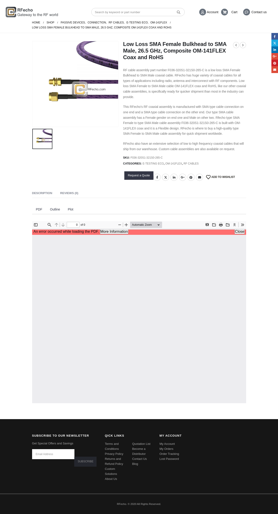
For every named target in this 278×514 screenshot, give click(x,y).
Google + (182, 177)
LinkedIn (174, 177)
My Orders (166, 449)
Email (199, 177)
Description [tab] (42, 193)
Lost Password (169, 459)
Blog (135, 464)
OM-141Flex (173, 163)
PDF (39, 209)
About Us (111, 479)
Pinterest (191, 177)
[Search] (179, 12)
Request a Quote (139, 175)
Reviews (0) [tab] (69, 193)
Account (213, 12)
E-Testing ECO (153, 163)
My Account (167, 444)
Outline (55, 209)
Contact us (259, 12)
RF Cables (191, 163)
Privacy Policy (114, 454)
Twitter (165, 177)
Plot (70, 209)
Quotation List (141, 444)
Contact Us (139, 459)
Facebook (157, 177)
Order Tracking (169, 454)
